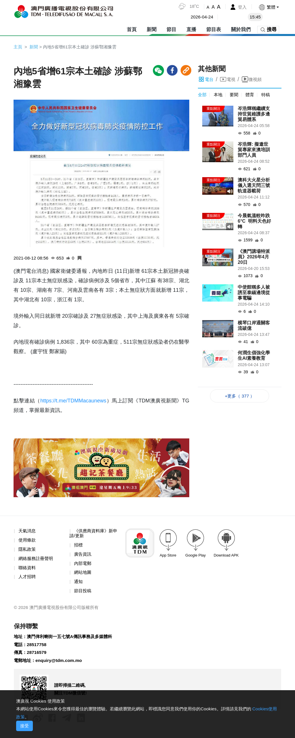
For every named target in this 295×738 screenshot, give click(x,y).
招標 (78, 546)
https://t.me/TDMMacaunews (73, 401)
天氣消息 (27, 531)
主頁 (18, 46)
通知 (78, 583)
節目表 (213, 28)
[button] (268, 7)
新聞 (151, 28)
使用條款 (27, 541)
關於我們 (241, 28)
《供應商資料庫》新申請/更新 (94, 534)
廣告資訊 (83, 555)
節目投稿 (83, 593)
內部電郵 (83, 565)
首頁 (132, 28)
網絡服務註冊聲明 (36, 559)
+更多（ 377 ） (240, 396)
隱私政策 (27, 550)
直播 (191, 28)
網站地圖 (83, 574)
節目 (171, 28)
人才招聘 (27, 578)
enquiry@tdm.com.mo (61, 664)
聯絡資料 (27, 569)
